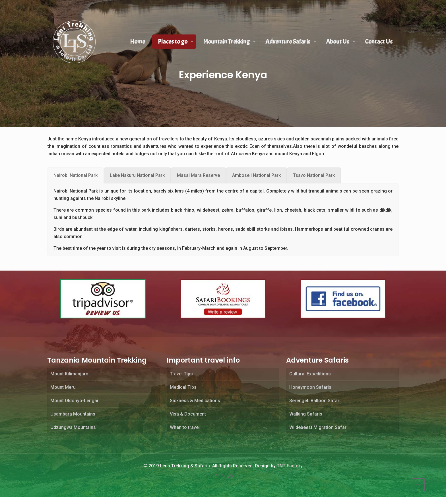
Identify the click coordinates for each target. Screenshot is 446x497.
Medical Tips (183, 387)
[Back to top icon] (418, 484)
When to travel (185, 427)
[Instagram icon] (223, 476)
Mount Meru (63, 387)
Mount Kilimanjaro (69, 374)
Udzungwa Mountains (73, 427)
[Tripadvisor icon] (229, 476)
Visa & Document (188, 414)
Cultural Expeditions (310, 374)
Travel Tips (181, 374)
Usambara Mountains (72, 414)
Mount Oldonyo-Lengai (74, 400)
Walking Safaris (305, 414)
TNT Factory (290, 466)
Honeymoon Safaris (310, 387)
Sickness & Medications (195, 400)
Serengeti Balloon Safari (314, 400)
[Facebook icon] (216, 476)
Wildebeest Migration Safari (318, 427)
